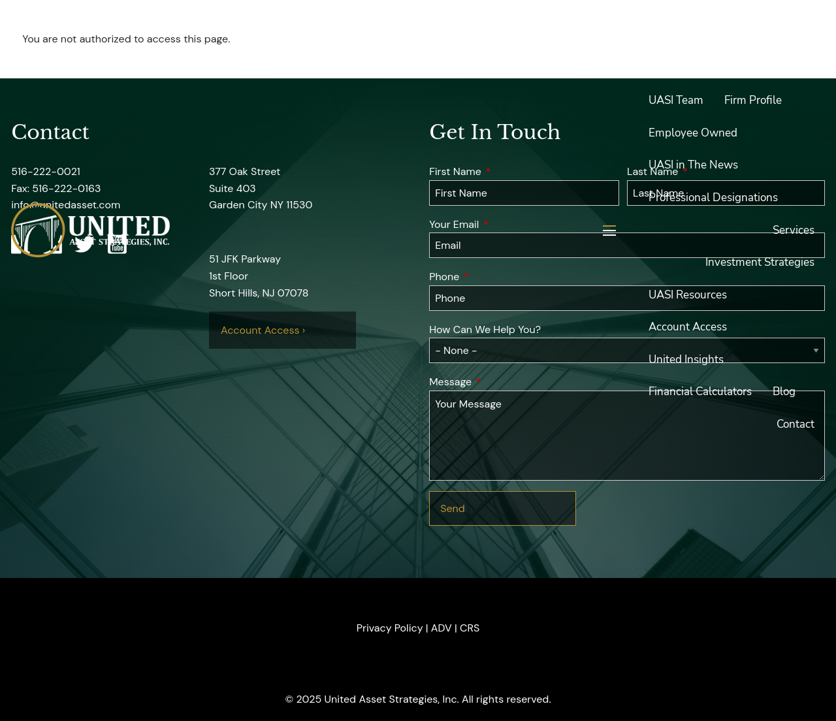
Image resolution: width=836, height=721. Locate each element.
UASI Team (676, 100)
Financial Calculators (700, 391)
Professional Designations (713, 197)
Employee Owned (693, 132)
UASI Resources (688, 294)
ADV (441, 628)
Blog (784, 391)
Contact (795, 424)
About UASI (678, 68)
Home (799, 35)
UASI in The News (693, 164)
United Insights (686, 359)
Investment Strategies (759, 262)
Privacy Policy (390, 628)
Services (793, 230)
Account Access (688, 326)
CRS (469, 628)
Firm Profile (753, 100)
